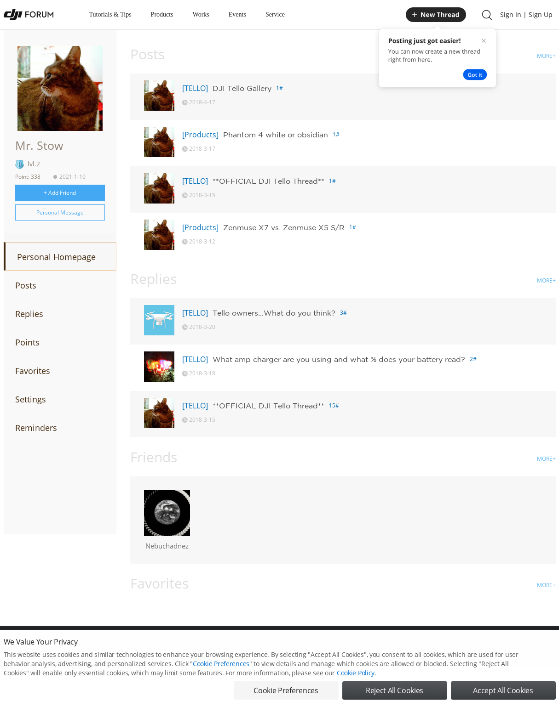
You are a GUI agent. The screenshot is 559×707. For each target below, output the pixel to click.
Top (551, 646)
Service (275, 14)
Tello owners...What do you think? (274, 313)
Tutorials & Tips (110, 14)
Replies (29, 313)
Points (27, 342)
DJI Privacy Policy (139, 646)
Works (201, 14)
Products (162, 14)
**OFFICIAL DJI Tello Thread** (268, 181)
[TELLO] (195, 88)
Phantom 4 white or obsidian (275, 134)
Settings (30, 399)
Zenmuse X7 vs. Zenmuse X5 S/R (284, 227)
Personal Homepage (56, 256)
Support (523, 646)
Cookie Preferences (195, 646)
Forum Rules (245, 646)
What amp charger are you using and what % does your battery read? (339, 359)
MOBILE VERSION (362, 646)
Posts (25, 285)
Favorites (32, 370)
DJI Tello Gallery (242, 88)
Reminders (36, 427)
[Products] (200, 135)
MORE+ (546, 56)
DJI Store (441, 646)
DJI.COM (406, 646)
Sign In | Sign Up (526, 14)
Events (237, 14)
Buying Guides (482, 646)
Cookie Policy (356, 689)
